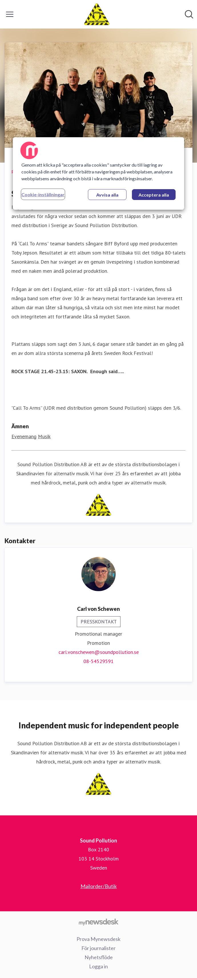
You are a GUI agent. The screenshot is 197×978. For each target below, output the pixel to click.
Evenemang (24, 436)
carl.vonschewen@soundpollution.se (99, 652)
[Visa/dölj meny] (9, 14)
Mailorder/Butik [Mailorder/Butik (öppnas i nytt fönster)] (99, 886)
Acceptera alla (153, 194)
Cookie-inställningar (43, 194)
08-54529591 (98, 661)
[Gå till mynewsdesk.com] (98, 922)
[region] (98, 173)
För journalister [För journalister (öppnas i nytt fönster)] (98, 948)
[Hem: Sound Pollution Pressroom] (97, 14)
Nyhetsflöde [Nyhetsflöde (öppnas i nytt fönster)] (99, 957)
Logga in (98, 966)
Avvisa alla (107, 194)
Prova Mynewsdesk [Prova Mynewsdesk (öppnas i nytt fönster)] (98, 939)
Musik (44, 436)
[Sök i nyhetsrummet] (189, 14)
